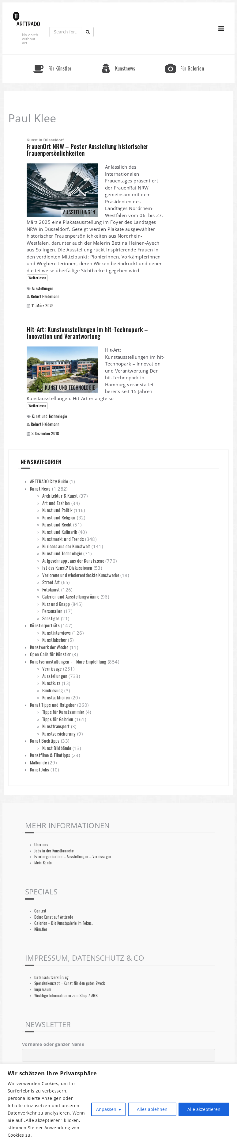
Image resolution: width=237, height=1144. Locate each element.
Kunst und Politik (57, 510)
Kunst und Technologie (49, 416)
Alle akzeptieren (203, 1109)
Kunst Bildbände (56, 747)
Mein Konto (43, 863)
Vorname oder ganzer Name (53, 1044)
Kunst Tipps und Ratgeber (53, 704)
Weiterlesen (37, 277)
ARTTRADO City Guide (49, 481)
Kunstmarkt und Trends (63, 538)
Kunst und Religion (59, 517)
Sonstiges (50, 618)
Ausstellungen (43, 288)
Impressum (42, 989)
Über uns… (42, 844)
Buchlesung (52, 690)
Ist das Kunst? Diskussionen (67, 567)
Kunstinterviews (56, 632)
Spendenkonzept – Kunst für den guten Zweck (69, 983)
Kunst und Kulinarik (59, 531)
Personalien (52, 610)
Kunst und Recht (57, 524)
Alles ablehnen (152, 1109)
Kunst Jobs (39, 769)
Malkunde (38, 762)
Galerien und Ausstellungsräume (70, 596)
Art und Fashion (56, 502)
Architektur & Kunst (60, 495)
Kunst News (40, 488)
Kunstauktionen (56, 697)
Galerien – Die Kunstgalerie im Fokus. (63, 923)
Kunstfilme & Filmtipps (50, 755)
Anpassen (106, 1109)
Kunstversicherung (59, 733)
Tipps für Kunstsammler (63, 711)
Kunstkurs (51, 682)
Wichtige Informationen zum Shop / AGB (66, 995)
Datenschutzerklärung (51, 977)
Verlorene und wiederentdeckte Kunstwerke (80, 575)
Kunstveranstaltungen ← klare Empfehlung (68, 661)
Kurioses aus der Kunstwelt (66, 546)
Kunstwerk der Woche (49, 647)
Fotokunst (51, 589)
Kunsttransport (56, 726)
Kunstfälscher (54, 639)
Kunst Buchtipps (45, 740)
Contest (40, 911)
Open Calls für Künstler (50, 654)
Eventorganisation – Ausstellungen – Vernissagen (72, 856)
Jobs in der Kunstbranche (53, 851)
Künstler (40, 929)
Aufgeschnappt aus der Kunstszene (73, 560)
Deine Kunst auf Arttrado (53, 917)
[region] (118, 1104)
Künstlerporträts (45, 625)
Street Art (51, 582)
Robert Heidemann (45, 296)
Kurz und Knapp (56, 603)
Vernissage (52, 668)
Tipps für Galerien (57, 719)
